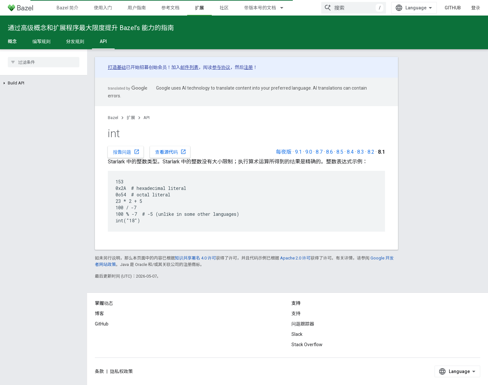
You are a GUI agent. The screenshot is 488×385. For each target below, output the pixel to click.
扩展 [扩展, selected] (199, 7)
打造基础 (117, 67)
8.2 (371, 152)
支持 (296, 313)
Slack (296, 334)
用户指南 (137, 7)
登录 (475, 7)
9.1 (298, 152)
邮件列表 (189, 67)
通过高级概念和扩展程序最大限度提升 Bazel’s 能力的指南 (91, 28)
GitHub (453, 7)
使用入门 (103, 7)
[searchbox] (43, 62)
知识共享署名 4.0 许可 (195, 258)
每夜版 (283, 152)
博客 (99, 313)
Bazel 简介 (67, 7)
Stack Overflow (307, 344)
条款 (99, 371)
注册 (248, 67)
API (146, 117)
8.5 (339, 152)
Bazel (113, 117)
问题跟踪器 (302, 323)
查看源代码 (170, 152)
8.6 (329, 152)
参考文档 (170, 7)
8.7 (319, 152)
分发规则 (75, 41)
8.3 (360, 152)
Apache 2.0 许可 (295, 258)
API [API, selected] (103, 41)
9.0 (308, 152)
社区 (224, 7)
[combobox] (353, 8)
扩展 (131, 117)
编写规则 (41, 41)
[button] (43, 83)
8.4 (350, 152)
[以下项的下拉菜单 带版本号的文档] (284, 8)
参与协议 (221, 67)
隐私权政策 (121, 371)
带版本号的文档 (260, 7)
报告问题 (126, 152)
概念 (12, 41)
